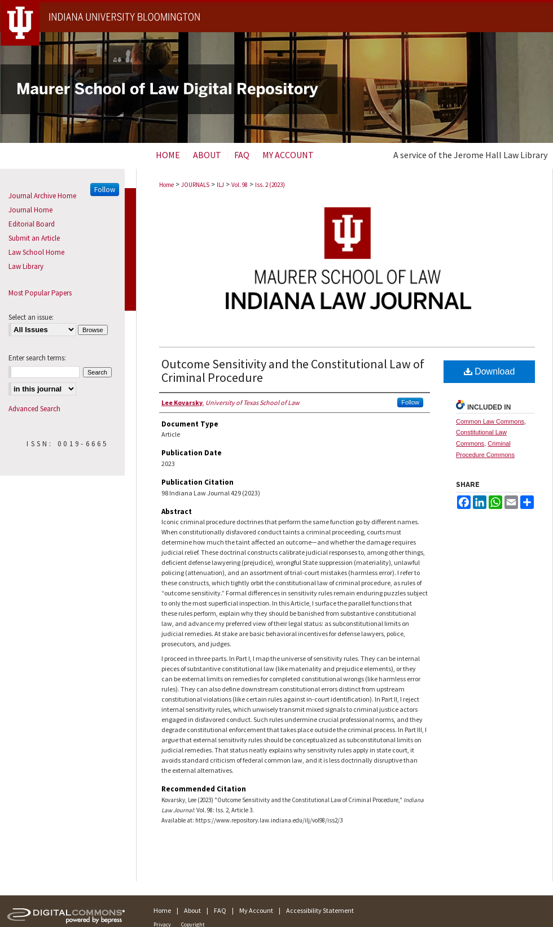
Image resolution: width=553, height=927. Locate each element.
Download (489, 371)
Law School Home (36, 252)
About (192, 910)
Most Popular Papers (40, 293)
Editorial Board (31, 224)
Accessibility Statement (320, 910)
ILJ (220, 185)
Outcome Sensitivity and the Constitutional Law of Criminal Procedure (292, 370)
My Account (256, 910)
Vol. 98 (239, 185)
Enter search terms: (37, 358)
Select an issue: (31, 317)
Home (166, 185)
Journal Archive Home (42, 196)
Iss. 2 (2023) (270, 185)
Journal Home (30, 210)
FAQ (220, 910)
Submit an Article (34, 238)
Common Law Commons (490, 421)
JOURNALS (195, 185)
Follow (410, 402)
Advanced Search (34, 409)
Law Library (25, 266)
